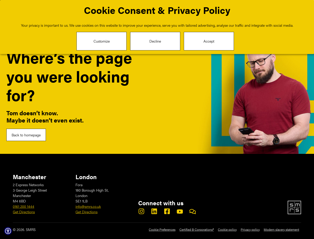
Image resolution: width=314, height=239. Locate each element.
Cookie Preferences (162, 229)
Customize (102, 41)
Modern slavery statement (281, 229)
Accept (208, 41)
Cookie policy (227, 229)
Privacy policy (250, 229)
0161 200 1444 (23, 206)
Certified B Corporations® (196, 229)
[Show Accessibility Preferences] (8, 231)
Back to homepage (26, 134)
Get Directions (24, 211)
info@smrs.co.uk (88, 206)
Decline (155, 41)
